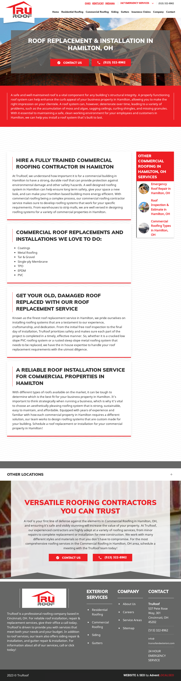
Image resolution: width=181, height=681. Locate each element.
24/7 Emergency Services (137, 3)
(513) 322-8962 (166, 3)
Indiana (110, 3)
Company (158, 11)
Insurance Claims (141, 11)
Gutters (125, 11)
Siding (114, 11)
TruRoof (154, 604)
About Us (129, 604)
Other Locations (25, 474)
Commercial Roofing (97, 11)
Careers (128, 612)
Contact (170, 11)
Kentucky (98, 3)
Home (55, 11)
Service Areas (132, 620)
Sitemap (128, 628)
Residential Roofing (72, 11)
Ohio (88, 3)
